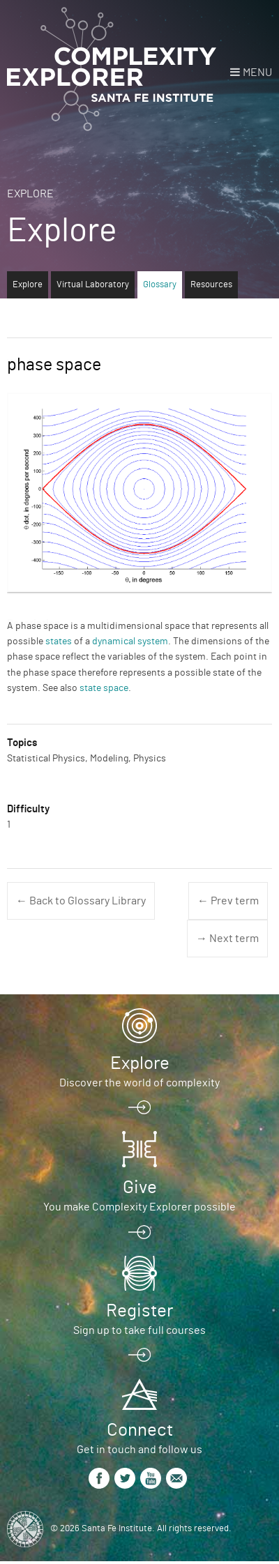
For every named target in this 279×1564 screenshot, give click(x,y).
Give (140, 1187)
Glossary (159, 284)
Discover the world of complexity (139, 1082)
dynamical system (130, 641)
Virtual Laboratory (92, 284)
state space (104, 688)
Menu (257, 72)
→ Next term (227, 938)
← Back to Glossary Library (81, 900)
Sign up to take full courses (139, 1330)
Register (139, 1311)
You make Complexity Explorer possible (139, 1207)
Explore (30, 193)
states (58, 641)
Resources (211, 284)
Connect (140, 1430)
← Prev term (228, 900)
